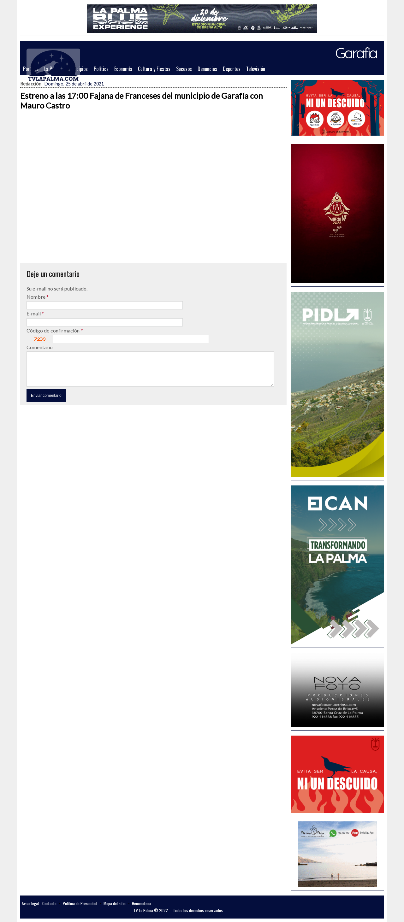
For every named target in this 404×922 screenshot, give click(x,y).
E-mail (34, 313)
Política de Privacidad (80, 903)
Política (101, 69)
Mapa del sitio (115, 903)
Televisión (255, 69)
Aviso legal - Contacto (39, 903)
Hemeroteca (141, 903)
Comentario (40, 347)
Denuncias (207, 69)
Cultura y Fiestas (154, 69)
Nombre (36, 297)
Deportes (232, 69)
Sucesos (184, 69)
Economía (123, 69)
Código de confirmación (54, 330)
